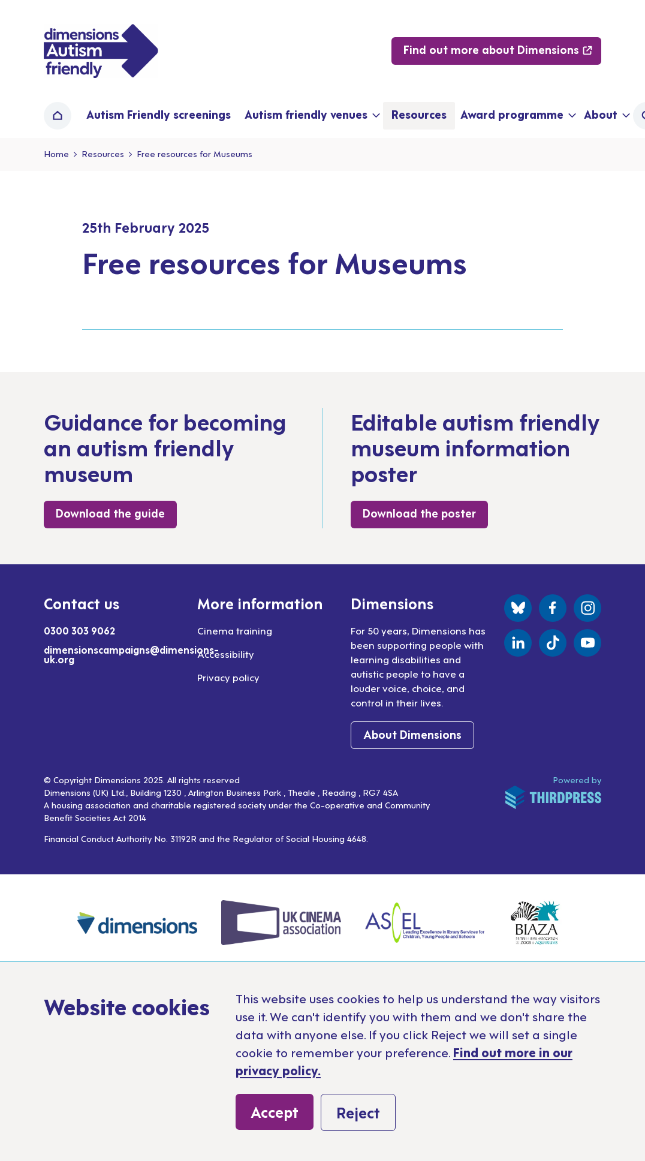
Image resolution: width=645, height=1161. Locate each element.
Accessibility (225, 653)
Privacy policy (228, 677)
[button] (311, 116)
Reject (358, 1112)
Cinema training (234, 630)
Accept (275, 1111)
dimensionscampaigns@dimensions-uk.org (131, 654)
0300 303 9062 (79, 630)
